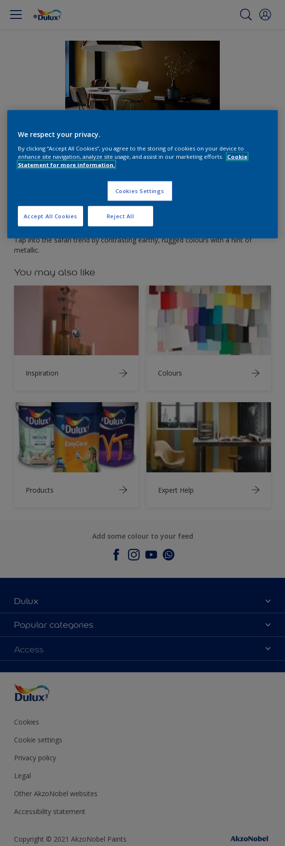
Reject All (120, 215)
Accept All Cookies (50, 215)
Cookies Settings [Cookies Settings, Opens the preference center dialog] (139, 191)
